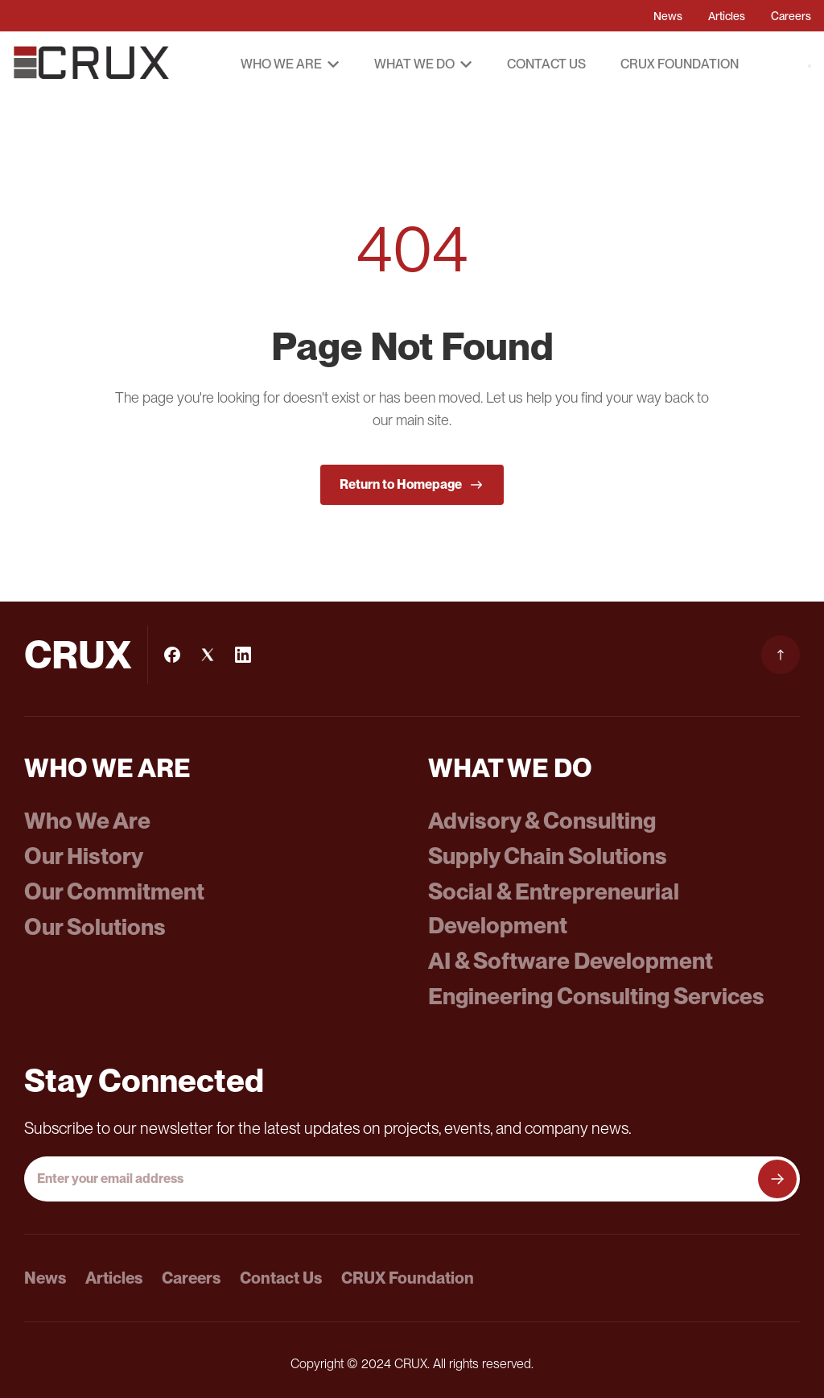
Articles (726, 16)
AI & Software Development (570, 960)
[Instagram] (208, 655)
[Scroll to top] (780, 654)
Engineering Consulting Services (596, 996)
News (667, 16)
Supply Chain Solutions (547, 856)
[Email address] (392, 1179)
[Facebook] (172, 655)
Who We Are (87, 820)
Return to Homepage (412, 485)
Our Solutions (95, 927)
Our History (83, 856)
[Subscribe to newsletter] (777, 1179)
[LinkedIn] (243, 655)
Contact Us (546, 64)
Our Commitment (114, 891)
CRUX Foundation (679, 64)
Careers (791, 16)
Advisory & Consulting (542, 820)
